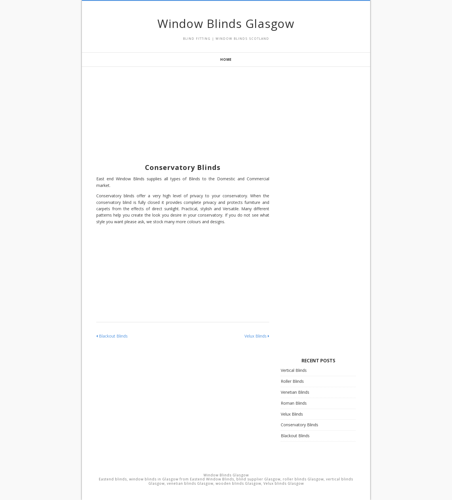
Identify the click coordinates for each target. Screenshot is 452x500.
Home (226, 59)
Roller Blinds (292, 381)
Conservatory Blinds (299, 424)
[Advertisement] (226, 107)
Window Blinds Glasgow (226, 23)
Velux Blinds (256, 336)
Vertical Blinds (294, 370)
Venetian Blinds (295, 392)
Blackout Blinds (112, 336)
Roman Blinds (294, 403)
